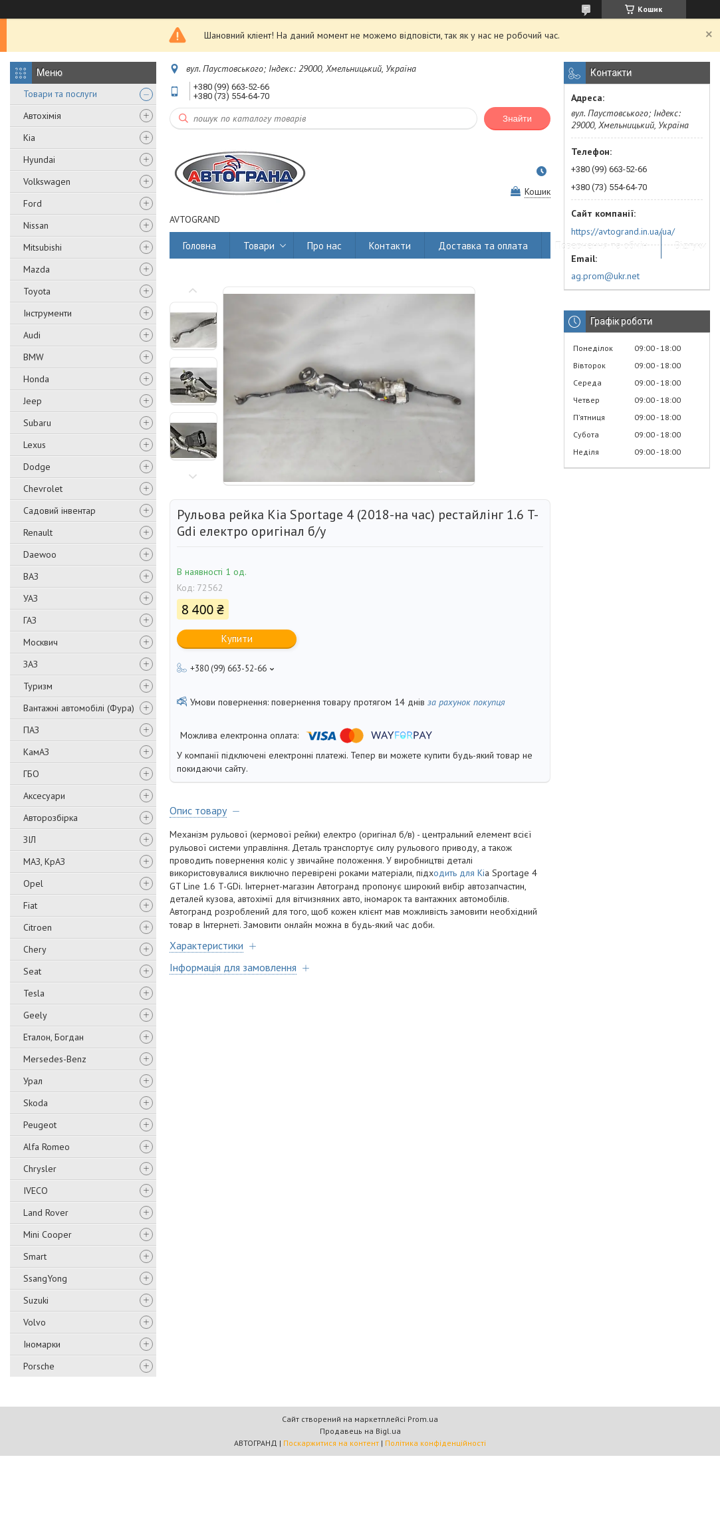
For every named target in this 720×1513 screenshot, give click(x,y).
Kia (29, 138)
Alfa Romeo (46, 1147)
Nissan (36, 225)
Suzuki (36, 1300)
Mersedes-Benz (54, 1059)
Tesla (34, 993)
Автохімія (42, 116)
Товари (259, 246)
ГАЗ (30, 620)
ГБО (31, 774)
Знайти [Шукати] (517, 119)
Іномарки (41, 1344)
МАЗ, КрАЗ (44, 862)
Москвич (40, 642)
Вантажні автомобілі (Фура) (78, 708)
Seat (32, 971)
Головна (199, 246)
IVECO (35, 1191)
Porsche (39, 1366)
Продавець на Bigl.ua (360, 1431)
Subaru (37, 423)
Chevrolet (42, 489)
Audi (32, 335)
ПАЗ (31, 730)
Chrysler (40, 1169)
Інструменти (47, 313)
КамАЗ (36, 752)
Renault (38, 532)
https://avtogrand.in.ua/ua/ (623, 231)
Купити (237, 638)
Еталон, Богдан (53, 1037)
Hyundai (39, 160)
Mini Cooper (47, 1234)
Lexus (34, 445)
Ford (32, 203)
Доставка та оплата (483, 246)
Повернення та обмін (601, 246)
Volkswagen (46, 181)
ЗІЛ (29, 840)
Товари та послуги (60, 94)
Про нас (324, 246)
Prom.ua (423, 1419)
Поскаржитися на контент (331, 1443)
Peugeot (40, 1125)
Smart (35, 1256)
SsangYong (45, 1278)
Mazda (36, 269)
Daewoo (40, 554)
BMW (33, 357)
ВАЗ (31, 576)
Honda (36, 379)
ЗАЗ (30, 664)
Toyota (37, 291)
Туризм (38, 686)
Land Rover (45, 1213)
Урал (33, 1081)
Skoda (35, 1103)
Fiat (30, 905)
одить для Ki (459, 873)
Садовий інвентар (59, 511)
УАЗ (30, 598)
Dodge (37, 467)
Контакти (390, 246)
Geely (35, 1015)
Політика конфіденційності (435, 1443)
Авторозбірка (50, 818)
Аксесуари (44, 796)
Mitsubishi (42, 247)
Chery (35, 949)
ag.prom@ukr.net (605, 276)
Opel (33, 883)
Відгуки (691, 246)
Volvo (34, 1322)
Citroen (37, 927)
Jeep (32, 401)
